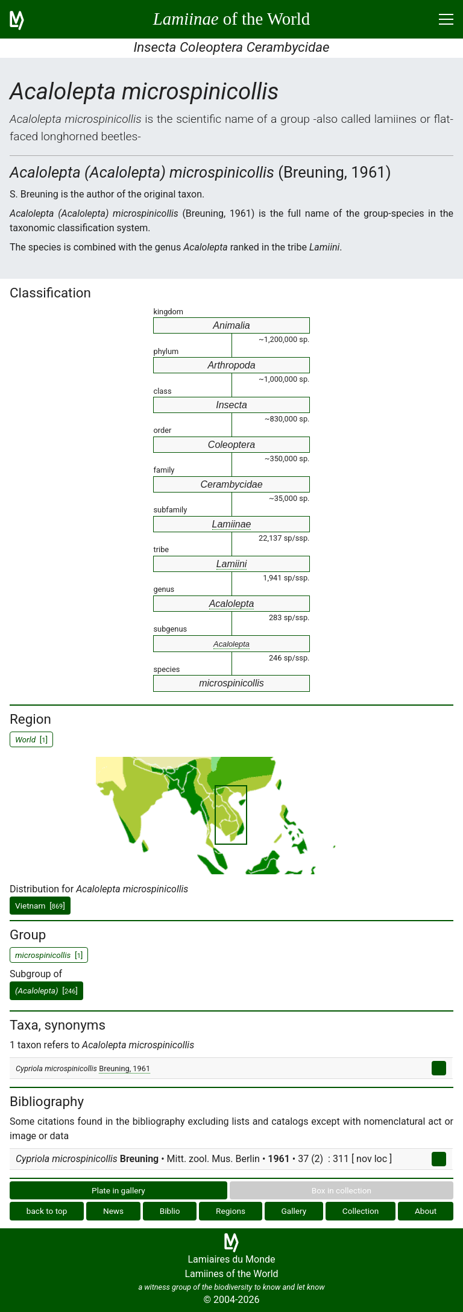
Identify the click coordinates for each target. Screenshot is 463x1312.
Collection (360, 1211)
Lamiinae (231, 524)
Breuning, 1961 (124, 1068)
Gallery (294, 1211)
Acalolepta (231, 603)
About (425, 1211)
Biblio (170, 1211)
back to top (47, 1211)
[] (46, 990)
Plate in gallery (118, 1190)
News (113, 1211)
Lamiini (231, 564)
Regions (230, 1211)
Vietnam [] (40, 905)
